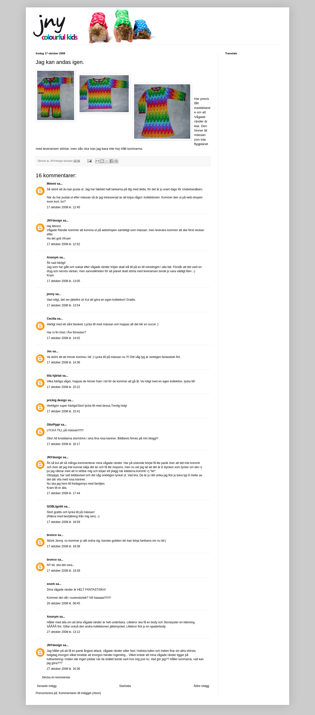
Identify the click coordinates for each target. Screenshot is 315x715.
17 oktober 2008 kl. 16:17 (63, 444)
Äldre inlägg (201, 686)
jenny (50, 294)
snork (51, 584)
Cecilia (51, 318)
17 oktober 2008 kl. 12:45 (63, 207)
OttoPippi (53, 424)
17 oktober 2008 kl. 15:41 (63, 411)
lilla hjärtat (54, 375)
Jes (49, 351)
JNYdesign (54, 220)
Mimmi (51, 183)
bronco (52, 535)
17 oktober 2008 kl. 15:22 (63, 387)
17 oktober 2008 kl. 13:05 (63, 281)
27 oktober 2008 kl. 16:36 (63, 668)
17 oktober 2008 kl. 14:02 (63, 338)
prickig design (57, 400)
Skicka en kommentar (56, 677)
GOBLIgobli (55, 506)
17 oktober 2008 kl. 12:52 (63, 244)
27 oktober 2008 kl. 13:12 (63, 632)
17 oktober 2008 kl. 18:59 (63, 522)
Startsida (125, 686)
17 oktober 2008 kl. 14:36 (63, 362)
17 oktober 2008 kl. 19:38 (63, 546)
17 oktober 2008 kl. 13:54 (63, 305)
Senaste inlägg (46, 686)
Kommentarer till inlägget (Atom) (80, 693)
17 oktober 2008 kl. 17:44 (63, 493)
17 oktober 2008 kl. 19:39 (63, 570)
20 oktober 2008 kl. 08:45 (63, 603)
